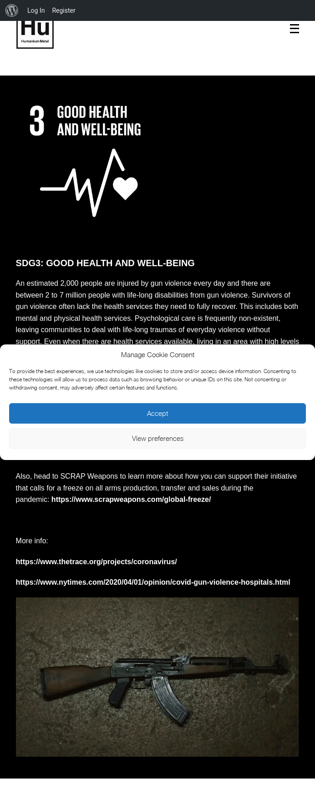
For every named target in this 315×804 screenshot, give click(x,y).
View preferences (157, 438)
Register (63, 10)
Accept (157, 413)
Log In (36, 10)
